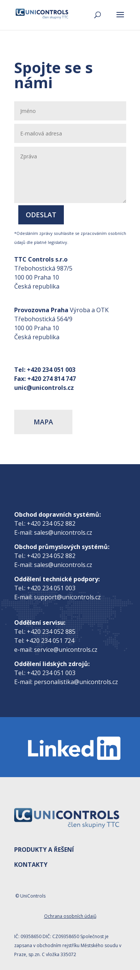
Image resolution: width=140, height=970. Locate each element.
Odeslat (41, 214)
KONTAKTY (30, 864)
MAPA (43, 421)
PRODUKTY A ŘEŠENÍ (44, 849)
